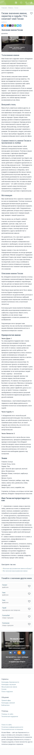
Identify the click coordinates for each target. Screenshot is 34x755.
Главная (4, 8)
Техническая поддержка (9, 716)
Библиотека (5, 705)
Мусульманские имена (9, 687)
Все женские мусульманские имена (15, 571)
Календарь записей (8, 703)
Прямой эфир (6, 700)
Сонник (3, 689)
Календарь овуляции (8, 684)
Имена (10, 8)
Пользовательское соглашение (12, 729)
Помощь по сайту (7, 714)
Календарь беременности (10, 682)
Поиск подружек (7, 691)
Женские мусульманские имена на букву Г (17, 568)
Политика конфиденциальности (12, 727)
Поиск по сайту (6, 725)
